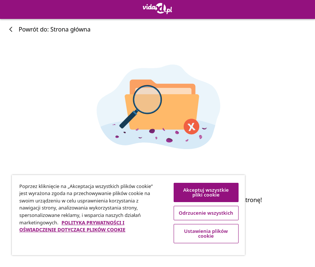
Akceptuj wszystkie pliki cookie (206, 192)
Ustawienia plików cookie (206, 233)
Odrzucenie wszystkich (206, 213)
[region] (128, 215)
